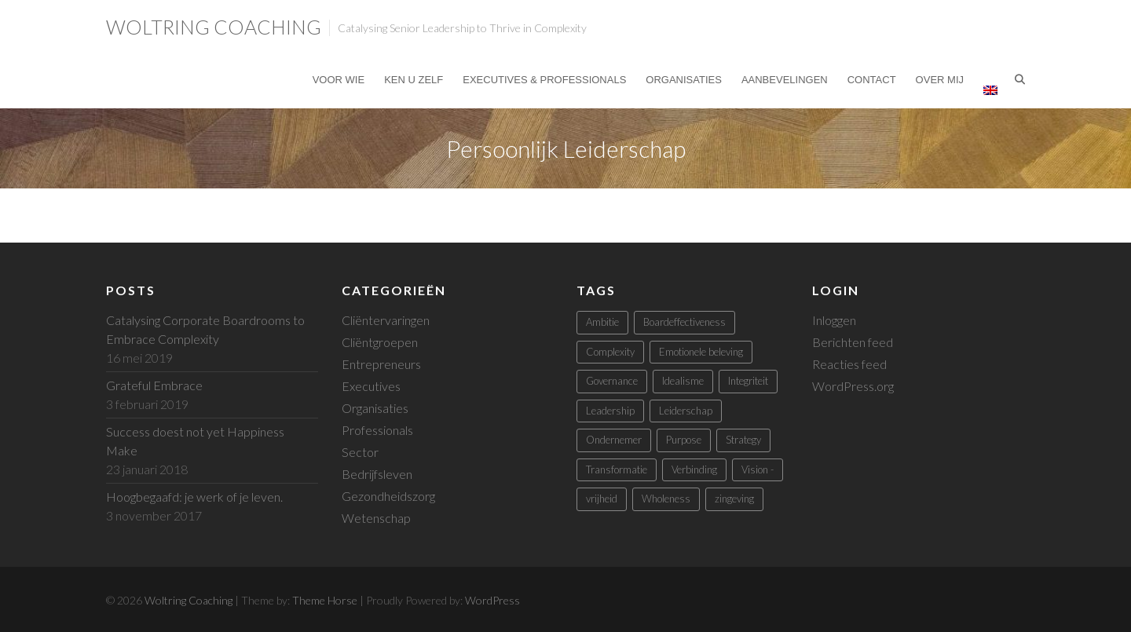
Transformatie (616, 469)
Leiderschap (685, 410)
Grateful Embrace (154, 385)
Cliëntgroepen (380, 341)
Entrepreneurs (381, 363)
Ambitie (602, 322)
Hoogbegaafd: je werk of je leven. (194, 496)
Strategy (743, 439)
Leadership (610, 410)
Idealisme (683, 380)
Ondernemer (614, 439)
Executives (371, 385)
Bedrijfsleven (377, 473)
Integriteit (748, 380)
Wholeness (666, 498)
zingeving (734, 498)
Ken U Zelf (413, 80)
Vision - (757, 469)
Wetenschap (376, 517)
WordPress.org (853, 385)
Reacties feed (849, 363)
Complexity (610, 351)
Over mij (940, 80)
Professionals (377, 429)
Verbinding (694, 469)
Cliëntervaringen (386, 319)
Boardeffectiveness (684, 322)
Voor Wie (338, 80)
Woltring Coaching (213, 26)
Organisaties (684, 80)
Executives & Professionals (544, 80)
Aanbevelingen (784, 80)
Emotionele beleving (701, 351)
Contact (871, 80)
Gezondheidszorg (388, 495)
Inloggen (834, 319)
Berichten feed (852, 341)
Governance (612, 380)
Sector (360, 451)
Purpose (683, 439)
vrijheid (601, 498)
